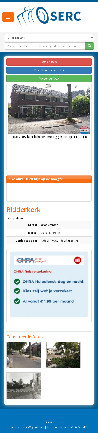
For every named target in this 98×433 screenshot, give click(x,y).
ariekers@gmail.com (31, 427)
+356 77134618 (80, 427)
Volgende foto (49, 78)
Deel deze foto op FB (49, 70)
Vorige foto (49, 62)
